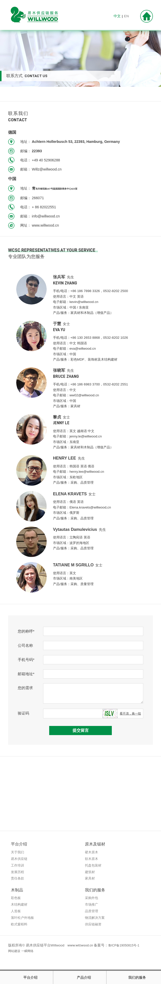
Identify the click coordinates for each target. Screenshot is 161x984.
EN (126, 16)
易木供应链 (20, 859)
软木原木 (92, 859)
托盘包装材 (94, 865)
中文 (117, 16)
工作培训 (18, 865)
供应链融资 (94, 925)
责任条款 (18, 879)
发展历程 (18, 872)
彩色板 (16, 898)
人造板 (16, 912)
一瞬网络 (30, 953)
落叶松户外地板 (23, 919)
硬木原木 (92, 852)
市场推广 (92, 905)
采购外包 (92, 898)
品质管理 (92, 912)
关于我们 (18, 852)
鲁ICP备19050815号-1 (125, 947)
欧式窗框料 (20, 925)
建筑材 (90, 872)
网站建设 (15, 953)
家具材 (90, 879)
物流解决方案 (95, 919)
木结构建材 (20, 905)
